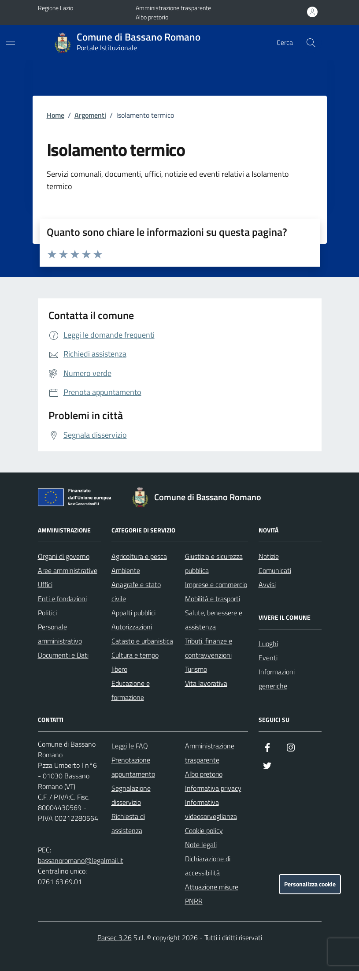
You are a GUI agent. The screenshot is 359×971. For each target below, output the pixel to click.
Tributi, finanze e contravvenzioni (208, 648)
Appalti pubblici (133, 612)
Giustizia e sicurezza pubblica (214, 563)
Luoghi (268, 643)
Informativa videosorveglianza (211, 809)
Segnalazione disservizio (131, 795)
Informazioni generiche (277, 678)
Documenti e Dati (63, 655)
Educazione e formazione (130, 690)
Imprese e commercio (216, 584)
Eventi (268, 657)
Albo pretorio (152, 17)
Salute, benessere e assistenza (213, 619)
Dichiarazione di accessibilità (207, 865)
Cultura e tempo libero (135, 662)
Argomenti (90, 115)
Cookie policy (204, 830)
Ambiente (125, 570)
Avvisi (267, 584)
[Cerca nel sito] (310, 42)
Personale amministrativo (60, 633)
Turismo (196, 669)
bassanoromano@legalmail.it (80, 860)
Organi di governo (63, 556)
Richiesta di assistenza (128, 823)
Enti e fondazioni (62, 598)
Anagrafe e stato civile (136, 591)
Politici (47, 612)
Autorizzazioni (131, 626)
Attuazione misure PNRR (211, 894)
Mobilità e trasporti (212, 598)
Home (55, 115)
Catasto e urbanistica (142, 641)
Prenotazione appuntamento (133, 767)
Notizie (269, 556)
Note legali (201, 844)
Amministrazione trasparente (173, 7)
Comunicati (275, 570)
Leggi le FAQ (129, 745)
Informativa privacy (213, 788)
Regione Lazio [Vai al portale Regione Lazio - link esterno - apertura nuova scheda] (55, 7)
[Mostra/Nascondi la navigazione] (10, 42)
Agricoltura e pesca (139, 556)
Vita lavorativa (206, 683)
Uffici (45, 584)
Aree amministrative (67, 570)
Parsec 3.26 (114, 937)
